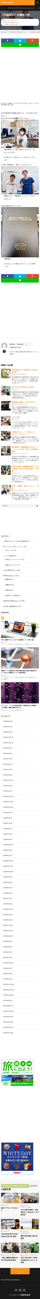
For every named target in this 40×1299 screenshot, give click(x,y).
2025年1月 (6, 791)
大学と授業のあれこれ (10, 570)
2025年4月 (6, 775)
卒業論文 (6, 24)
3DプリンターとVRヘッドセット (13, 546)
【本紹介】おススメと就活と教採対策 (15, 541)
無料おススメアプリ (11, 565)
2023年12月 (7, 861)
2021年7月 (6, 1011)
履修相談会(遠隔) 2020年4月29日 (23, 402)
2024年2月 (6, 850)
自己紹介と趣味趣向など (10, 606)
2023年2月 (6, 914)
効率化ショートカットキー (13, 559)
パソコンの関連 (8, 556)
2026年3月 (6, 726)
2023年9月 (6, 877)
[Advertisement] (20, 76)
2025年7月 (6, 759)
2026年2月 (6, 732)
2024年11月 (7, 802)
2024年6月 (6, 828)
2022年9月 (6, 941)
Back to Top (20, 1272)
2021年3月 (6, 1033)
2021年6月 (6, 1016)
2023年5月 (6, 898)
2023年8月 (6, 882)
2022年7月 (6, 952)
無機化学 (8, 585)
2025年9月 (6, 748)
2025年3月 (6, 780)
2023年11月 (7, 866)
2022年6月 (6, 957)
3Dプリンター (9, 550)
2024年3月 (6, 845)
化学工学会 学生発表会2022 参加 (23, 387)
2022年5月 (6, 963)
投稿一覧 (27, 344)
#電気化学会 (25, 1233)
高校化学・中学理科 (11, 595)
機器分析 (8, 579)
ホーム (3, 8)
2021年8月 (6, 1006)
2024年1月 (6, 855)
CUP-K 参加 (16, 417)
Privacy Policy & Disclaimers (10, 1280)
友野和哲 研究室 (25, 1295)
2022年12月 (7, 925)
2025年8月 (6, 753)
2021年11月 (7, 990)
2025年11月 (7, 737)
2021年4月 (6, 1027)
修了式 (24, 1207)
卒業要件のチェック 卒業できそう (24, 432)
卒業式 (29, 1207)
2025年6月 (6, 764)
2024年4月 (6, 839)
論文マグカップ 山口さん (9, 1209)
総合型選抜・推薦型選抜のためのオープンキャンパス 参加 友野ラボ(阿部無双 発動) (25, 449)
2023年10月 (7, 871)
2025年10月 (7, 743)
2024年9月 (6, 812)
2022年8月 (6, 947)
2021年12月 (7, 984)
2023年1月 (6, 920)
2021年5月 (6, 1022)
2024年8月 (6, 818)
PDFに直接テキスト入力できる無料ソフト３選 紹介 (17, 640)
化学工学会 (34, 1255)
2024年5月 (6, 834)
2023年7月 (6, 888)
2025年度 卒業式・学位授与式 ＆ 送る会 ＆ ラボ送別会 (30, 1212)
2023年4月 (6, 904)
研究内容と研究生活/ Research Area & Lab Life (21, 8)
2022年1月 (6, 979)
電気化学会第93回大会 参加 (29, 1237)
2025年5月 (6, 769)
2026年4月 (6, 721)
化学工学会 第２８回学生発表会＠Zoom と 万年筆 (29, 1260)
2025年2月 (6, 786)
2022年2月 (6, 973)
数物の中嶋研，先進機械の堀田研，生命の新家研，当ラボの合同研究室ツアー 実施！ (25, 469)
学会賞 (14, 1255)
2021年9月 (6, 1000)
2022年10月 (7, 936)
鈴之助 (16, 24)
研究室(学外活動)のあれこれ (12, 22)
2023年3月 (6, 909)
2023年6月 (6, 893)
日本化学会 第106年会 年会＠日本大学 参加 (9, 1235)
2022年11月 (7, 930)
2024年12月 (7, 796)
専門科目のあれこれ (9, 575)
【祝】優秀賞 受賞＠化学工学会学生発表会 (9, 1259)
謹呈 (11, 24)
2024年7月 (6, 823)
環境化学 (8, 590)
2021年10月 (7, 995)
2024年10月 (7, 807)
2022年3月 (6, 968)
